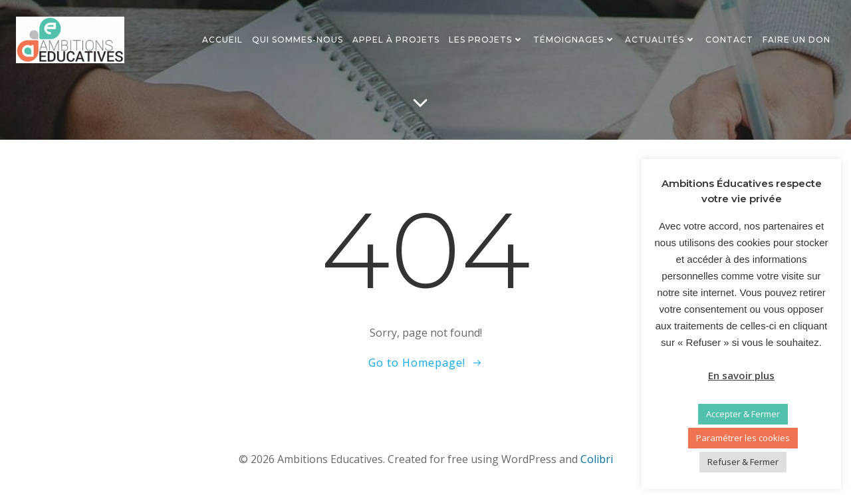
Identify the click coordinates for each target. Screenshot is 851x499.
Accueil (222, 40)
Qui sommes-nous (297, 40)
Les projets (486, 40)
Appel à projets (395, 40)
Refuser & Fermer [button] (743, 462)
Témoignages (574, 40)
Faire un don (796, 40)
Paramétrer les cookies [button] (743, 438)
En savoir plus (741, 375)
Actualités (660, 40)
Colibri (596, 459)
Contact (729, 40)
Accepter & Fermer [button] (743, 414)
